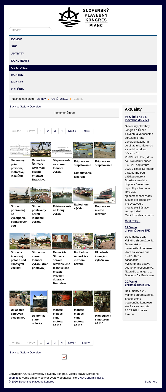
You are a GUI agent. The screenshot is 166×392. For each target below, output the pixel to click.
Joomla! (14, 377)
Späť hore (151, 381)
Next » (72, 130)
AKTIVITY (17, 53)
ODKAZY (17, 82)
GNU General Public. (90, 377)
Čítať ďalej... (132, 221)
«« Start (16, 130)
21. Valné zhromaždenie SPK (137, 228)
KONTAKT (18, 74)
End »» (86, 130)
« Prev (31, 130)
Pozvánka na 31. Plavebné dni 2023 (137, 118)
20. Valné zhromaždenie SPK (137, 283)
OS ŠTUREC (19, 67)
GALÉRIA (17, 89)
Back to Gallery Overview (25, 106)
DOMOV (16, 39)
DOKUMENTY (20, 60)
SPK (14, 46)
